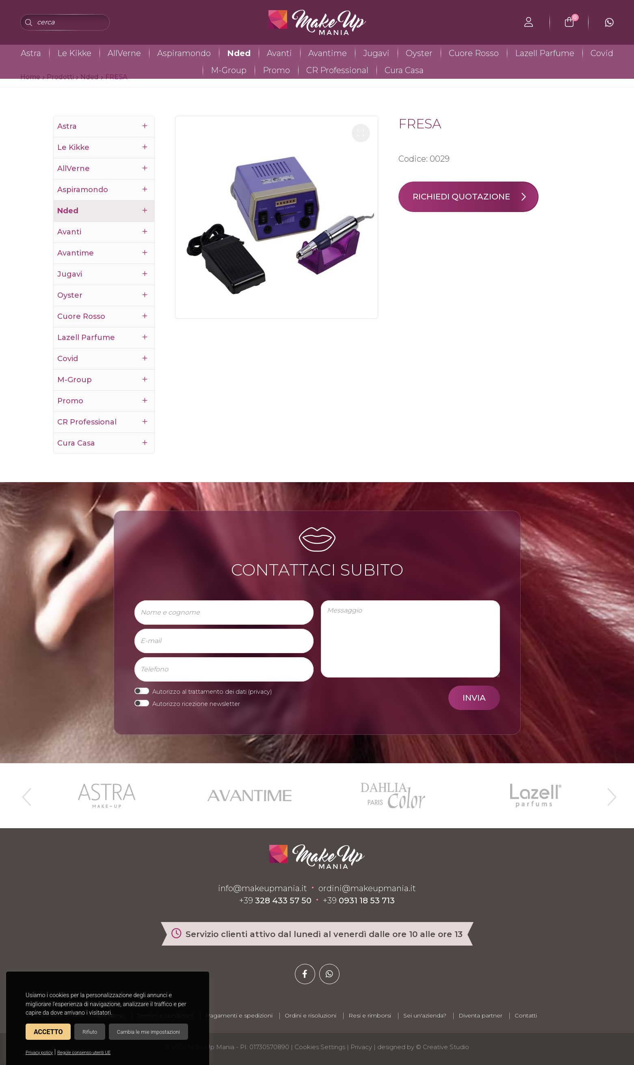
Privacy (361, 1047)
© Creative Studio (442, 1047)
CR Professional (337, 70)
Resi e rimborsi (369, 1015)
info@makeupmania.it (262, 888)
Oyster (419, 53)
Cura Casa (404, 70)
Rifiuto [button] (89, 1032)
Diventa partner (480, 1015)
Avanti (279, 53)
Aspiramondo (184, 53)
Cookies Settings (319, 1047)
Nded (239, 53)
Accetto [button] (48, 1032)
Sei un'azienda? (424, 1015)
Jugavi (376, 53)
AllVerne (124, 53)
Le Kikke (74, 53)
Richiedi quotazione (475, 196)
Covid (602, 53)
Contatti (526, 1015)
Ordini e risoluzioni (310, 1015)
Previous (26, 794)
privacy (260, 691)
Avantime (327, 53)
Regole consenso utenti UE (83, 1052)
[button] (361, 133)
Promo (276, 70)
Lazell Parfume (544, 53)
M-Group (229, 70)
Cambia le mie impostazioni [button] (148, 1032)
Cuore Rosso (474, 53)
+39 (275, 900)
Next (608, 794)
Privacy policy (39, 1052)
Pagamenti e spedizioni (239, 1015)
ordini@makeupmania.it (367, 888)
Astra (31, 53)
